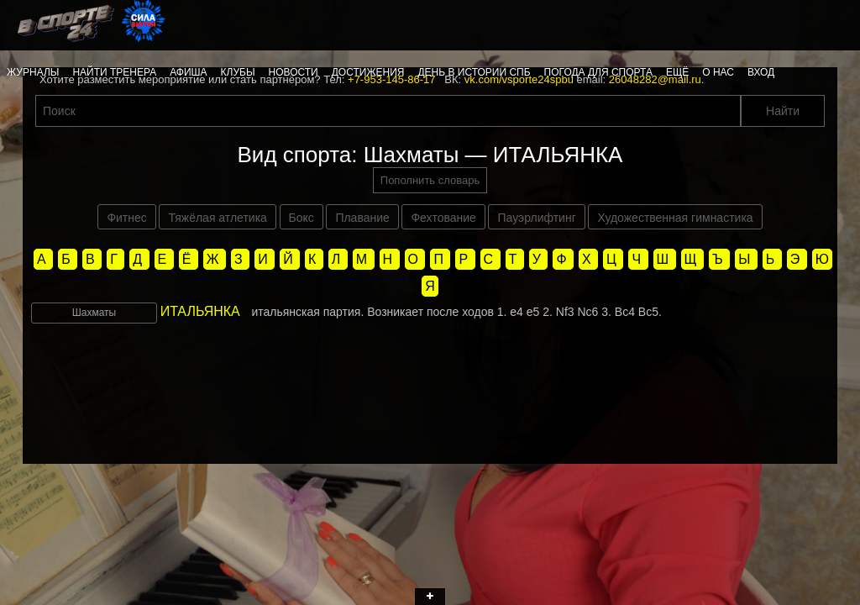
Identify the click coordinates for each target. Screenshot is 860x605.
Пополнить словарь (430, 180)
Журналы (33, 72)
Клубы (238, 72)
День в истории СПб (473, 72)
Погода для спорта (598, 72)
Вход (760, 72)
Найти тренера (114, 72)
